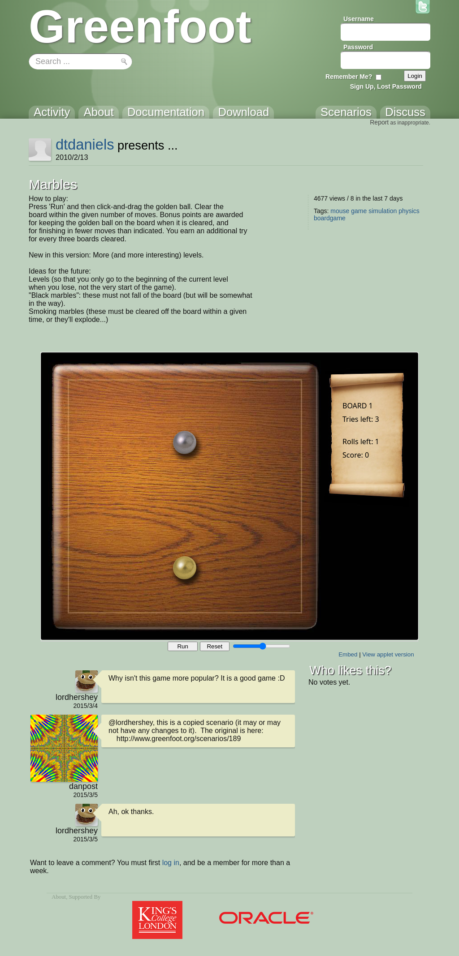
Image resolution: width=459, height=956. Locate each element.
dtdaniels (85, 144)
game (359, 210)
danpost (83, 786)
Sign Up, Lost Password (386, 86)
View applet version (388, 654)
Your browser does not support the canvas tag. (229, 496)
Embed (347, 654)
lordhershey (77, 697)
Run (182, 646)
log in (170, 862)
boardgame (330, 218)
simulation (382, 210)
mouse (339, 210)
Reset (214, 646)
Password (358, 47)
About (59, 897)
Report (379, 122)
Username (358, 18)
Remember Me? (348, 76)
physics (409, 210)
